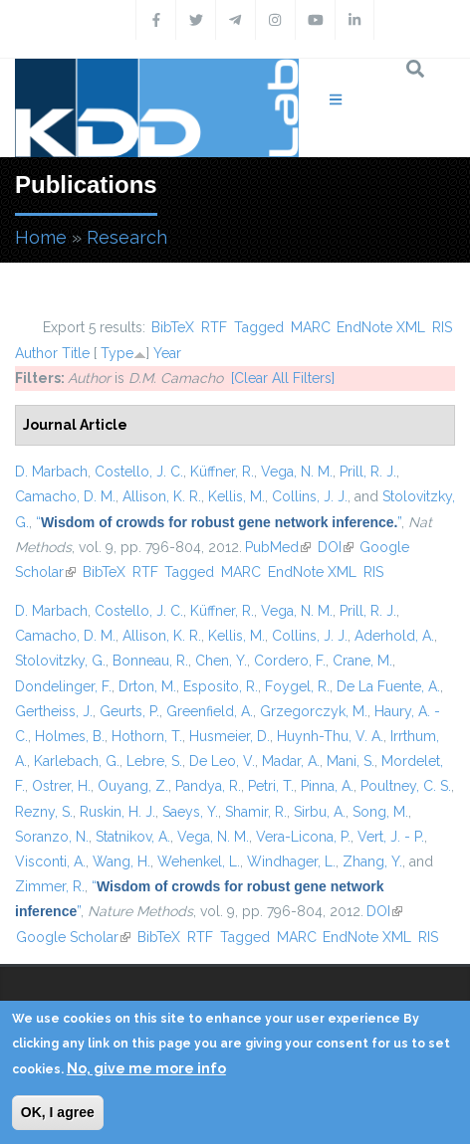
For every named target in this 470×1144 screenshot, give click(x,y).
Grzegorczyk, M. (313, 711)
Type (117, 353)
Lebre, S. (154, 761)
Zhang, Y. (372, 861)
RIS (442, 327)
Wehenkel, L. (198, 861)
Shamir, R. (256, 812)
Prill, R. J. (368, 471)
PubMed (278, 547)
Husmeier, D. (229, 736)
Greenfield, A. (209, 711)
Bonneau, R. (150, 660)
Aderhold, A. (394, 636)
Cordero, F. (290, 660)
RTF (214, 327)
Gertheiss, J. (54, 711)
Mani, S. (350, 761)
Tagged (259, 327)
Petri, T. (271, 786)
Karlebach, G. (76, 761)
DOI (335, 547)
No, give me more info (146, 1068)
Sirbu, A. (320, 812)
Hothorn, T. (147, 736)
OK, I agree (58, 1112)
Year (167, 353)
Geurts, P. (129, 711)
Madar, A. (291, 761)
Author (36, 353)
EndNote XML (381, 327)
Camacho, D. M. (65, 496)
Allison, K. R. (161, 496)
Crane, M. (362, 660)
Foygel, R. (297, 686)
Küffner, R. (222, 471)
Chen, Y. (221, 660)
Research (127, 237)
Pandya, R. (208, 786)
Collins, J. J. (310, 496)
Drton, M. (147, 686)
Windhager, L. (291, 861)
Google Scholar (73, 937)
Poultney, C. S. (405, 786)
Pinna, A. (327, 786)
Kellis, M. (236, 496)
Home (41, 237)
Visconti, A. (50, 861)
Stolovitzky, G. (60, 660)
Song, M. (380, 812)
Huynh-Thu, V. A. (330, 736)
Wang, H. (121, 861)
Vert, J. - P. (390, 837)
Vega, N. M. (297, 471)
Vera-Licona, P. (303, 837)
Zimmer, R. (50, 886)
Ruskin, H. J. (117, 812)
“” (218, 522)
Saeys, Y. (190, 812)
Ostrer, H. (61, 786)
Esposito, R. (220, 686)
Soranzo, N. (52, 837)
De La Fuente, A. (388, 686)
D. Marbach (51, 471)
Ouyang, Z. (133, 786)
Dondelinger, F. (63, 686)
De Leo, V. (222, 761)
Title (76, 353)
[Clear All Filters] (283, 378)
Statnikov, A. (133, 837)
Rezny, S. (44, 812)
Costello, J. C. (139, 471)
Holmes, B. (70, 736)
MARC (311, 327)
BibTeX (172, 327)
